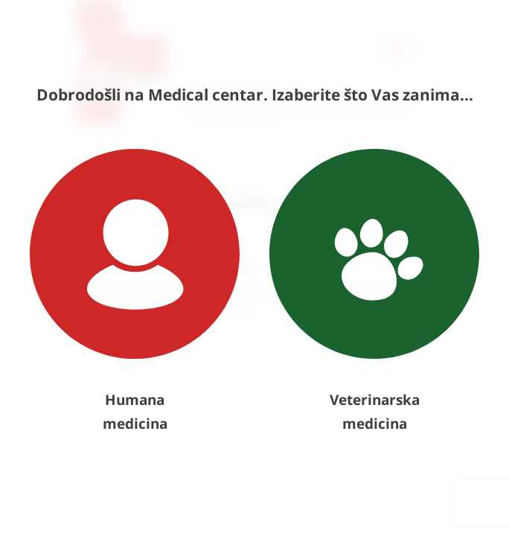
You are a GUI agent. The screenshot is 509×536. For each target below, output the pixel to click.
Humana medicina (135, 291)
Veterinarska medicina (374, 291)
